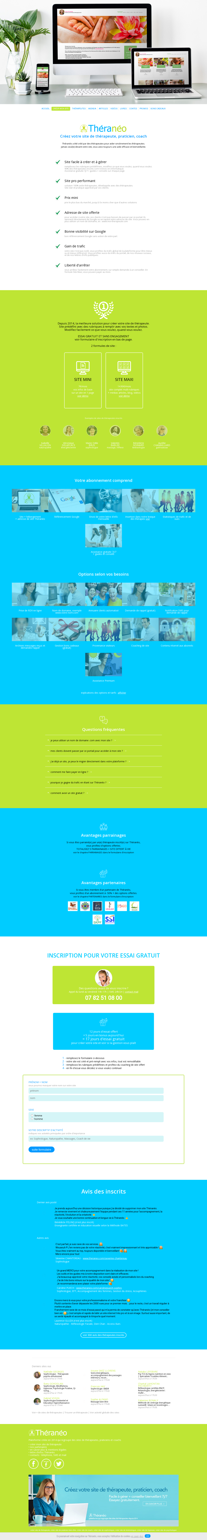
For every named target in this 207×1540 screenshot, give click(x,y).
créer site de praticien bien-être (63, 1530)
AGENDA (92, 108)
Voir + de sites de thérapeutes (47, 1412)
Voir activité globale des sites (104, 1412)
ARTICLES (103, 108)
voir (148, 518)
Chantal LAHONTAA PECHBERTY (149, 1385)
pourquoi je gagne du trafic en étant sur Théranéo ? (80, 782)
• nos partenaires (38, 1447)
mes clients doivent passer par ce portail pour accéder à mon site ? (88, 750)
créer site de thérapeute (40, 1530)
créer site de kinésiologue (125, 1530)
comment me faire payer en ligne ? (71, 772)
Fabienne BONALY (148, 1400)
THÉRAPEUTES (79, 108)
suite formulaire (41, 1149)
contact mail (131, 991)
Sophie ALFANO (99, 1399)
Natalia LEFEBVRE (148, 1372)
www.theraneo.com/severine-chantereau (105, 1258)
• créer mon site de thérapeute (45, 1444)
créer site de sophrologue (104, 1530)
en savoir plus (137, 1536)
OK (147, 1535)
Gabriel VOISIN (51, 1398)
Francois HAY (98, 1386)
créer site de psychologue (166, 1530)
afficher (122, 692)
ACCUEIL (46, 108)
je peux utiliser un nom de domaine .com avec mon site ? (83, 740)
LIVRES (123, 108)
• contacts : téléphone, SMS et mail (47, 1455)
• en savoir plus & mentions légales (47, 1450)
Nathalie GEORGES (54, 1372)
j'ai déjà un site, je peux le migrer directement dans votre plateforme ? (90, 761)
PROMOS (144, 108)
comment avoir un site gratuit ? (69, 793)
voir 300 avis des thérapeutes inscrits (103, 1335)
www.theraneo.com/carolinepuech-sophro (99, 1288)
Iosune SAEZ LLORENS (103, 1371)
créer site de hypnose (146, 1530)
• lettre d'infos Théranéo (42, 1452)
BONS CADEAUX (158, 108)
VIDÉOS (113, 108)
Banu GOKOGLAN (53, 1384)
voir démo (82, 395)
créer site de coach (85, 1530)
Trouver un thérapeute (76, 1412)
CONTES (133, 108)
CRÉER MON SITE (61, 108)
